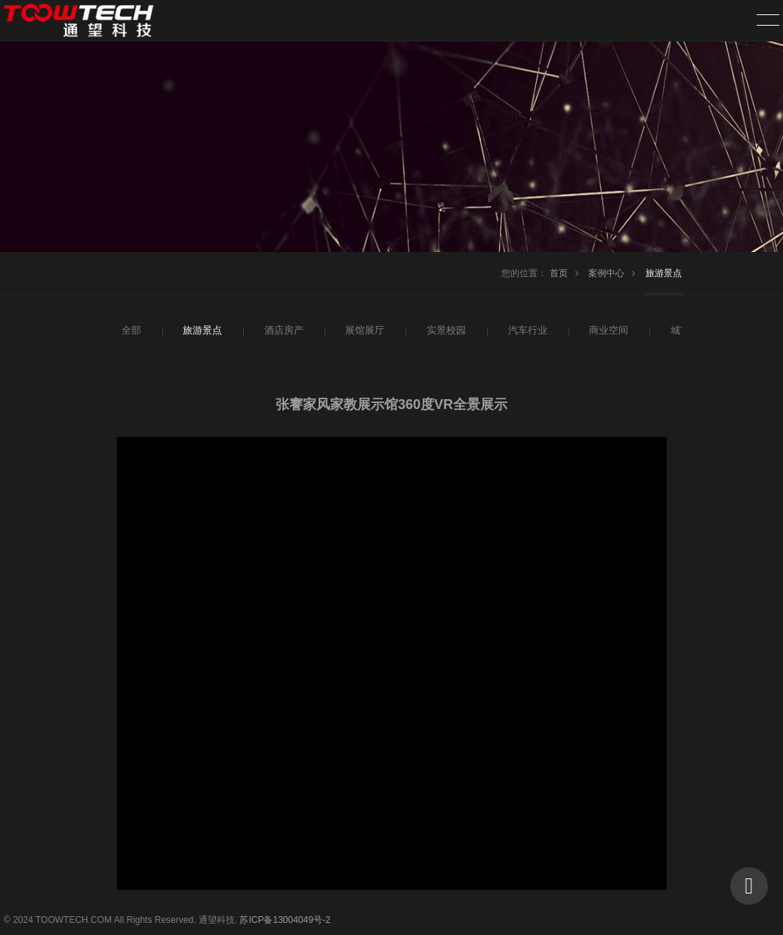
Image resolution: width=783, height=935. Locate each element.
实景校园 (444, 330)
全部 (130, 330)
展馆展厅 (363, 330)
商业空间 (607, 330)
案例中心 (606, 273)
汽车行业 (526, 330)
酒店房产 (282, 330)
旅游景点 (664, 273)
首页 (559, 273)
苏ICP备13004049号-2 (284, 920)
